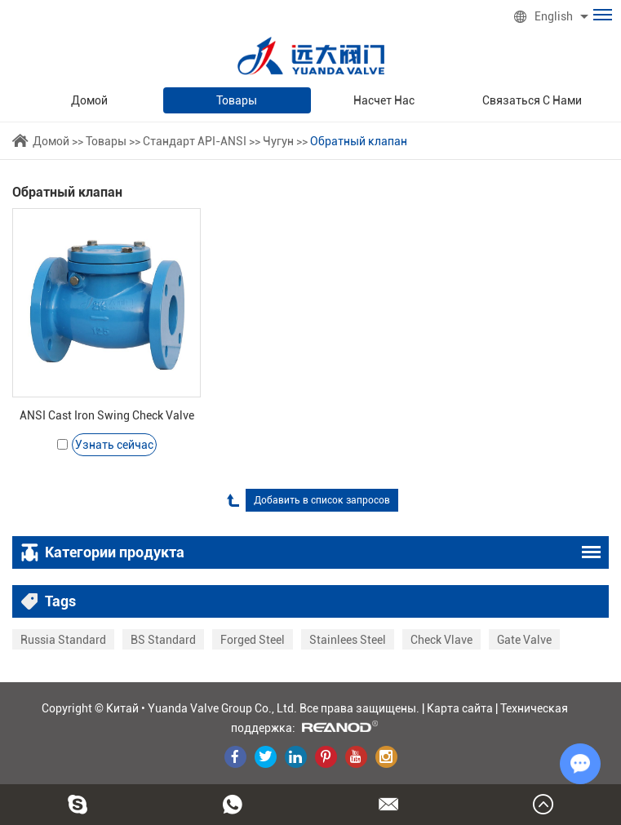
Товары (236, 100)
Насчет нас (384, 100)
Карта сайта (460, 708)
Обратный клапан (358, 141)
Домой (89, 100)
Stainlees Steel (347, 639)
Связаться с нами (532, 100)
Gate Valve (524, 639)
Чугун (278, 141)
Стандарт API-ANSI (194, 141)
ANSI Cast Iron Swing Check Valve (107, 415)
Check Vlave (441, 639)
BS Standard (163, 639)
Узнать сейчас (114, 444)
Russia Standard (63, 639)
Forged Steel (252, 639)
